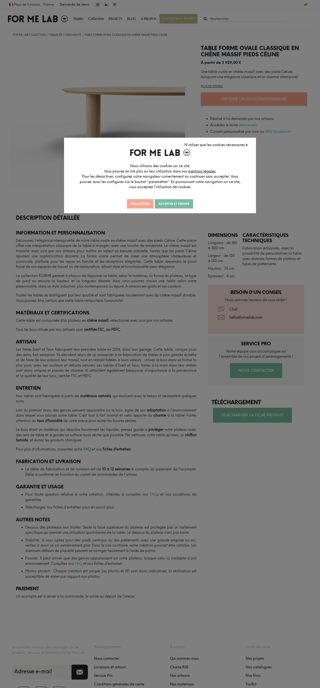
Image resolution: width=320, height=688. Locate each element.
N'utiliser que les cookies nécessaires (235, 146)
